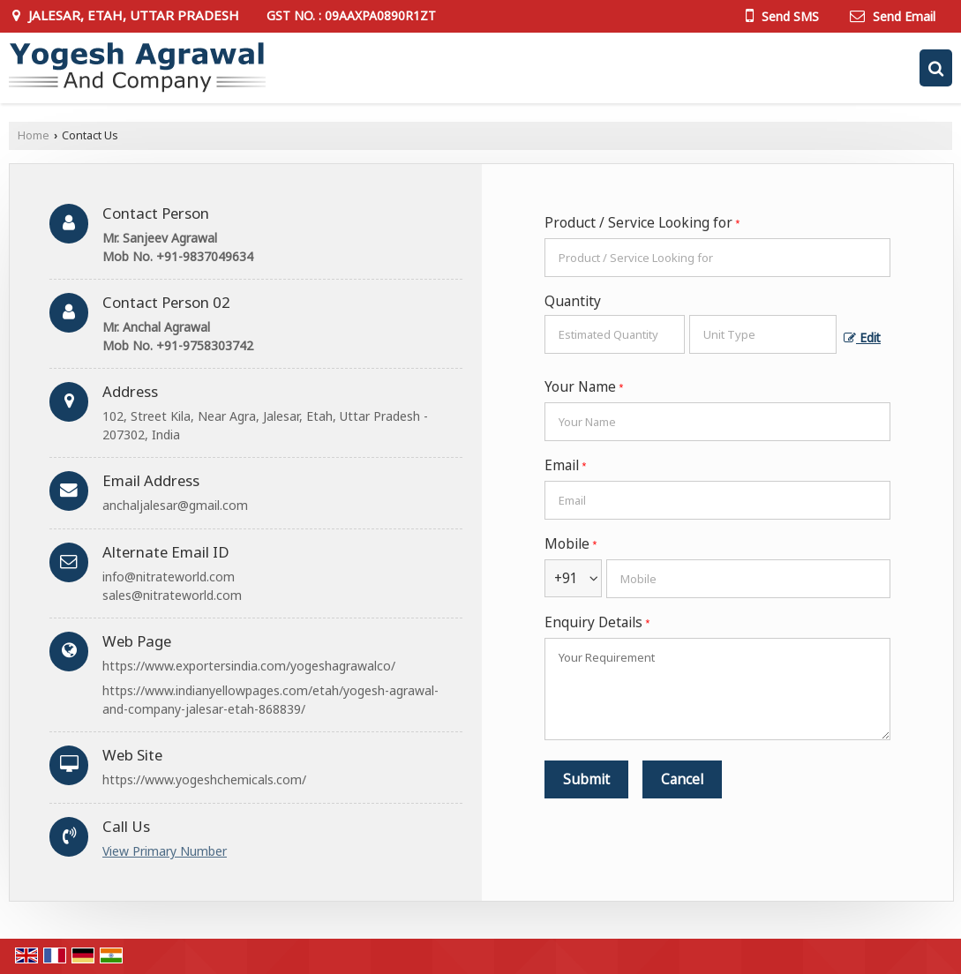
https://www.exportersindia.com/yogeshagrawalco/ (248, 665)
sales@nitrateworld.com (172, 595)
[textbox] (763, 334)
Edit (862, 337)
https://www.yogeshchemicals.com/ (204, 779)
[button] (164, 851)
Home (33, 135)
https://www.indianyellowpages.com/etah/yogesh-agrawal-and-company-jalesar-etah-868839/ (270, 699)
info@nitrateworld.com (168, 576)
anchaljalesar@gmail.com (175, 505)
